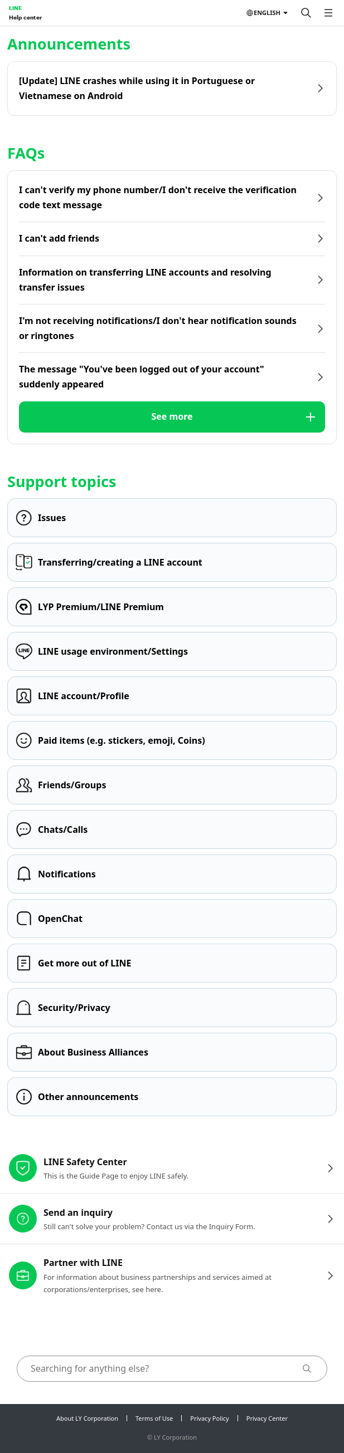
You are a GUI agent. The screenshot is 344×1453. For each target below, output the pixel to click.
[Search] (306, 13)
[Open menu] (328, 13)
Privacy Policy (209, 1418)
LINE (15, 8)
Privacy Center (267, 1418)
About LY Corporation (87, 1418)
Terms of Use (154, 1418)
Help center (25, 17)
